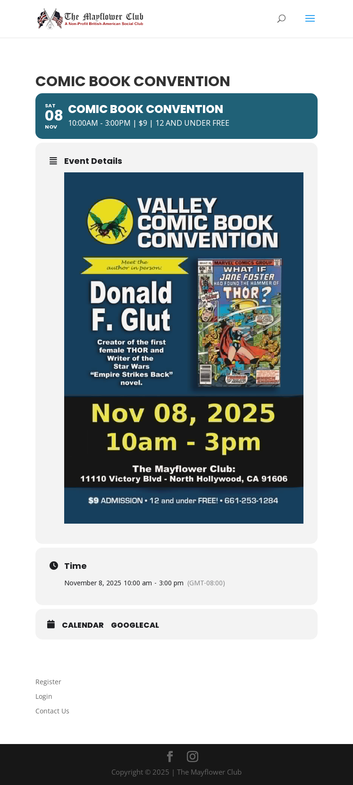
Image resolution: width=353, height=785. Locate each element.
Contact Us (52, 710)
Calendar (83, 625)
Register (48, 681)
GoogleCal (135, 625)
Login (43, 696)
